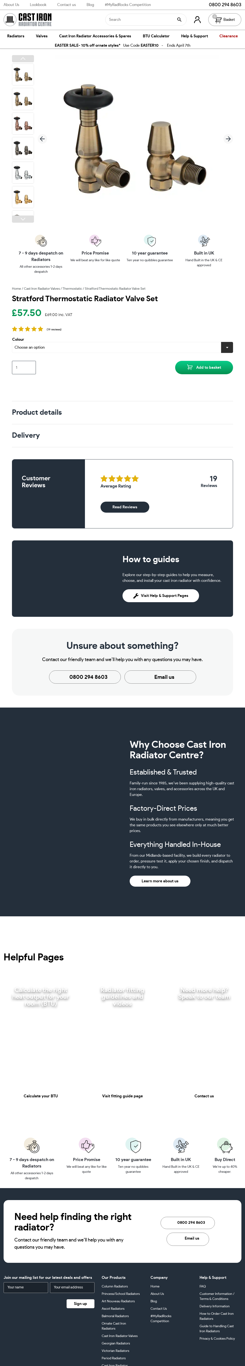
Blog (90, 5)
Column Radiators (115, 1286)
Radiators (15, 36)
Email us (160, 677)
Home (16, 288)
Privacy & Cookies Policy (217, 1338)
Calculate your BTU (41, 1096)
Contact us (66, 5)
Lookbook (38, 5)
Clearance (228, 36)
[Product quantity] (24, 367)
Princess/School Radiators (121, 1294)
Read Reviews (124, 507)
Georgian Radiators (116, 1343)
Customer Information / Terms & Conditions (217, 1296)
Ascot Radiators (113, 1308)
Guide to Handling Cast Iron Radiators (217, 1329)
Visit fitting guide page (122, 1096)
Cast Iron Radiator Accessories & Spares (95, 36)
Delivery (26, 435)
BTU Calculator (156, 36)
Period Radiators (114, 1358)
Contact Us (158, 1308)
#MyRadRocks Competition (128, 5)
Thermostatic (72, 288)
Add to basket (208, 367)
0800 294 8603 (221, 4)
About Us (11, 5)
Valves (42, 36)
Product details (37, 412)
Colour (18, 339)
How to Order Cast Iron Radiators (217, 1316)
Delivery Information (215, 1306)
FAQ (203, 1286)
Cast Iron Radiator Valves (42, 288)
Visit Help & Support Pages (160, 596)
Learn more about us (160, 881)
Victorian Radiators (115, 1351)
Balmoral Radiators (115, 1316)
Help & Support (194, 36)
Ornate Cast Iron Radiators (114, 1326)
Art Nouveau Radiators (118, 1301)
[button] (23, 58)
